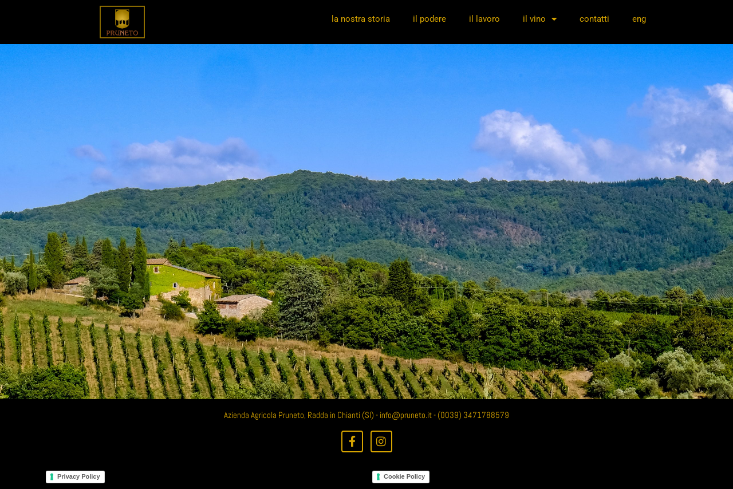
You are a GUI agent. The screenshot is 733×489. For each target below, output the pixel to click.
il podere (429, 19)
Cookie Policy (404, 476)
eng (639, 19)
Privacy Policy (78, 476)
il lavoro (484, 19)
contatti (594, 19)
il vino (540, 19)
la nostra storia (361, 19)
